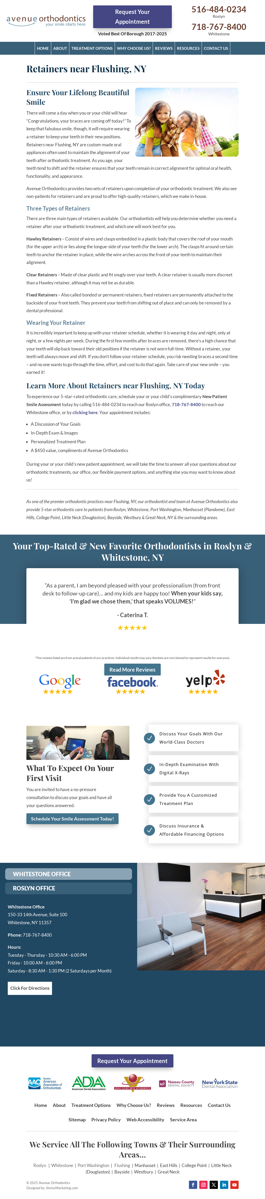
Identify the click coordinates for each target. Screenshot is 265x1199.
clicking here (85, 412)
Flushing (122, 1165)
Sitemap (77, 1119)
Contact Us (216, 48)
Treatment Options (92, 48)
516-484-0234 (219, 9)
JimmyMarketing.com (62, 1188)
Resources (188, 48)
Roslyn (39, 1165)
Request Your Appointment (132, 16)
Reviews (164, 48)
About (60, 48)
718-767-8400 (219, 27)
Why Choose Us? (134, 48)
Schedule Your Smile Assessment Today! (72, 819)
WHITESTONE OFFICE (42, 874)
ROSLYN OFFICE (34, 888)
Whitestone (62, 1165)
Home (43, 48)
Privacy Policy (106, 1119)
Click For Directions (29, 988)
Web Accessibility (145, 1119)
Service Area (183, 1119)
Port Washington (93, 1165)
